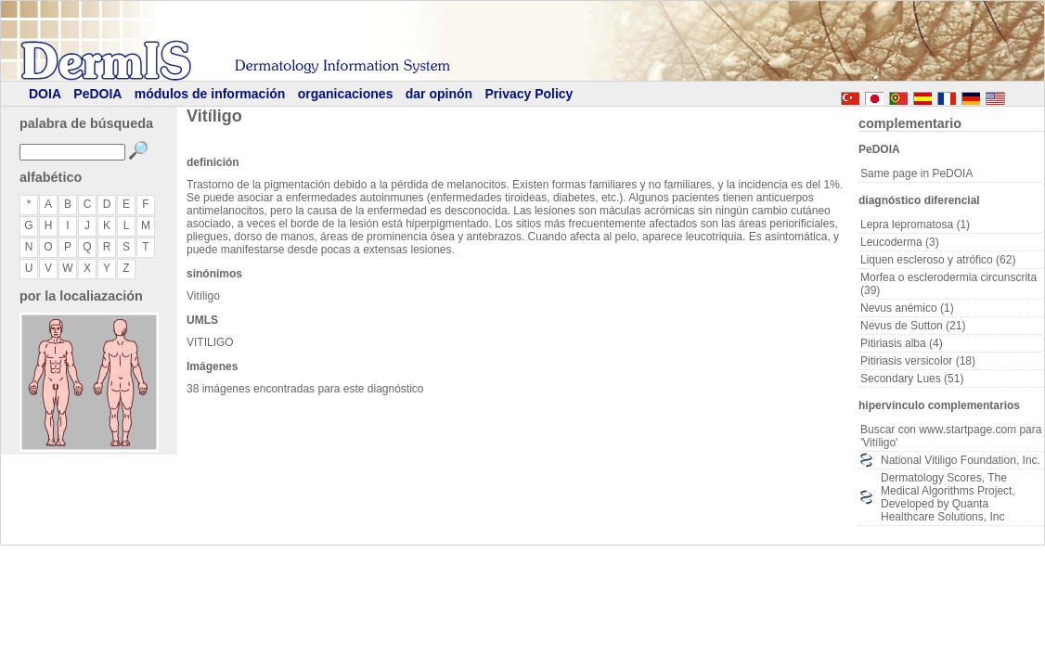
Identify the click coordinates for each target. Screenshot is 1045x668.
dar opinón (439, 93)
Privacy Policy (528, 93)
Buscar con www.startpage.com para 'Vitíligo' (950, 436)
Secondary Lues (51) (911, 378)
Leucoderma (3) (899, 242)
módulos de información (210, 93)
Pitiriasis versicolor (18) (917, 360)
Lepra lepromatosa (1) (915, 224)
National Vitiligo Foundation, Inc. (960, 460)
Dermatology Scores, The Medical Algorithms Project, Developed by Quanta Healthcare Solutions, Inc (948, 497)
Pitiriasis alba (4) (901, 343)
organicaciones (345, 93)
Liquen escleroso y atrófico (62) (937, 259)
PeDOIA (97, 93)
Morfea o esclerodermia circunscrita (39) (948, 284)
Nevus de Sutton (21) (912, 325)
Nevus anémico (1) (907, 308)
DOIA (45, 93)
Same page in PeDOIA (916, 173)
